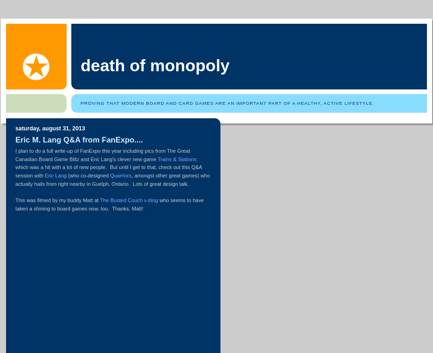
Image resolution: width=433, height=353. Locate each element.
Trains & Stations (177, 159)
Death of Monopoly (155, 65)
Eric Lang (56, 175)
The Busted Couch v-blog (129, 200)
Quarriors (120, 175)
